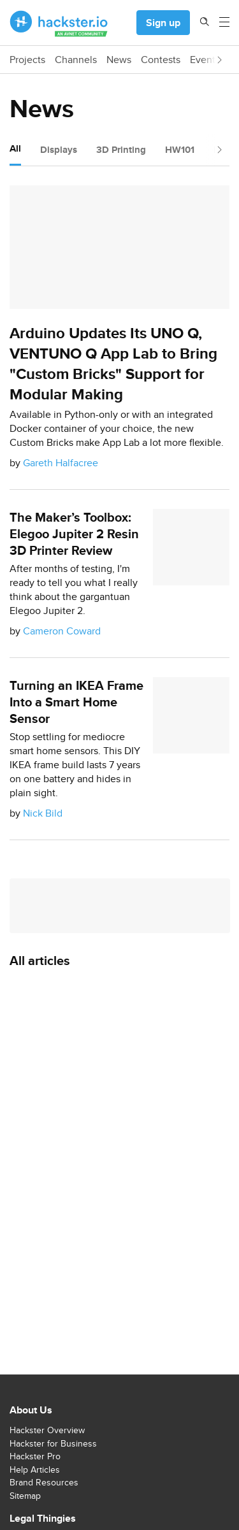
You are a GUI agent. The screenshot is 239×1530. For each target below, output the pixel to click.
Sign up (163, 22)
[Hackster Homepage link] (59, 23)
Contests (160, 60)
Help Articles (35, 1469)
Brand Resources (44, 1482)
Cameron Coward (62, 631)
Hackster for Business (53, 1443)
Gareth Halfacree (60, 462)
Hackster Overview (47, 1430)
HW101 (179, 150)
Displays (58, 150)
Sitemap (25, 1495)
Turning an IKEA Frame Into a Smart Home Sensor (76, 702)
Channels (76, 60)
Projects (27, 60)
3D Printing (121, 150)
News (118, 60)
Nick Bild (42, 813)
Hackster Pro (35, 1456)
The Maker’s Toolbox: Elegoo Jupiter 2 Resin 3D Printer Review (74, 534)
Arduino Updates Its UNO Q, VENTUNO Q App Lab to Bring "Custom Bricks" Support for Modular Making (113, 363)
